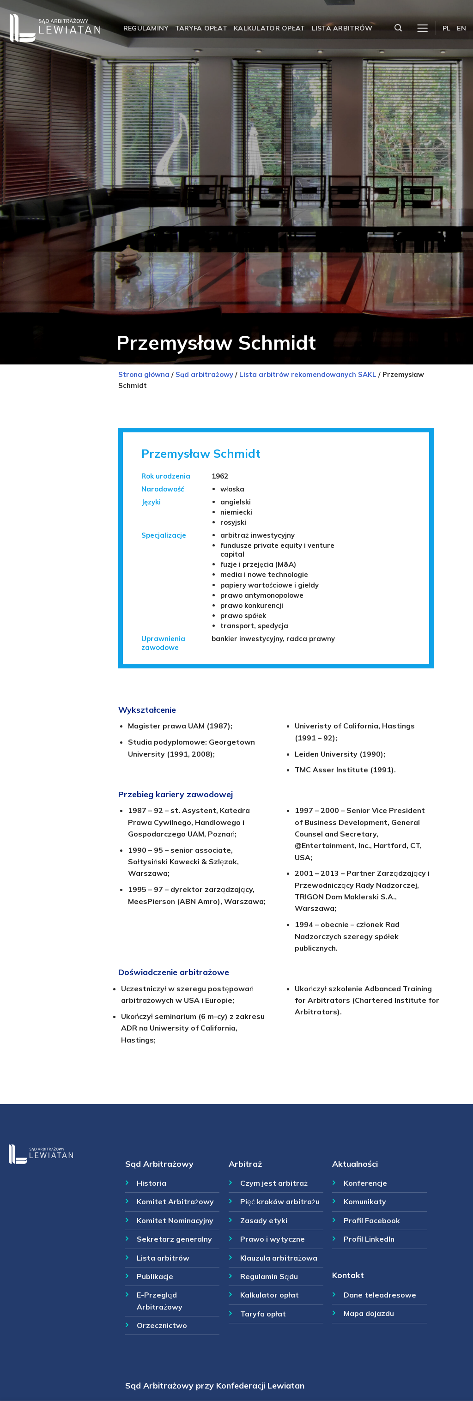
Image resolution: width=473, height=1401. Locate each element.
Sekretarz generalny (174, 1238)
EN (461, 28)
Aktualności (355, 1163)
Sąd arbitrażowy (204, 374)
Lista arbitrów (342, 28)
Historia (151, 1183)
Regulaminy (146, 28)
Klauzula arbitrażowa (278, 1257)
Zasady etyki (263, 1220)
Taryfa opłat (201, 28)
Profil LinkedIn (369, 1238)
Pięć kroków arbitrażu (280, 1201)
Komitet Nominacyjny (175, 1220)
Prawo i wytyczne (272, 1238)
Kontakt (348, 1275)
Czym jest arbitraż (274, 1183)
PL (447, 28)
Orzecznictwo (162, 1325)
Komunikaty (365, 1201)
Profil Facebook (372, 1220)
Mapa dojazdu (369, 1313)
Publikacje (155, 1276)
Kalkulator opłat (269, 28)
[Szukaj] (398, 28)
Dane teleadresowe (380, 1294)
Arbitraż (245, 1163)
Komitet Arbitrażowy (175, 1201)
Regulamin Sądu (269, 1276)
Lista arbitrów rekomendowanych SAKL (307, 374)
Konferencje (365, 1183)
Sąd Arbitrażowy (159, 1163)
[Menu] (422, 28)
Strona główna (144, 374)
